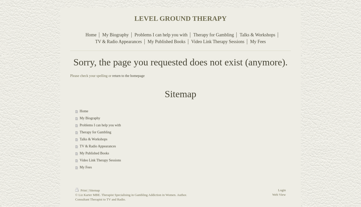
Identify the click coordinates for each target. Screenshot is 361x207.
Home (84, 111)
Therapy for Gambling (95, 132)
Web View (279, 194)
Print (81, 190)
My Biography (90, 118)
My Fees (86, 167)
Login (282, 190)
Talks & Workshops (93, 139)
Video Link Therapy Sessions (100, 160)
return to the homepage (128, 76)
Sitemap (94, 190)
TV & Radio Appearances (98, 146)
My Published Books (94, 153)
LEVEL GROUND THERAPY (180, 18)
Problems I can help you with (100, 125)
